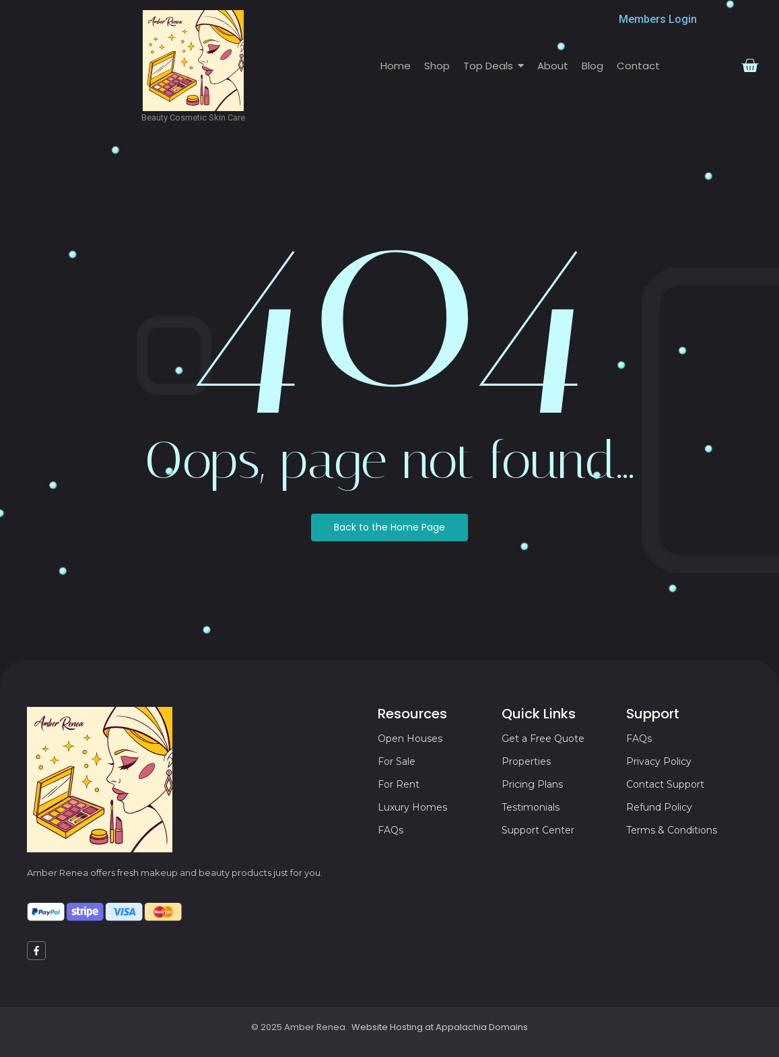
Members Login (658, 19)
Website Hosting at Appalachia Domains (439, 1027)
